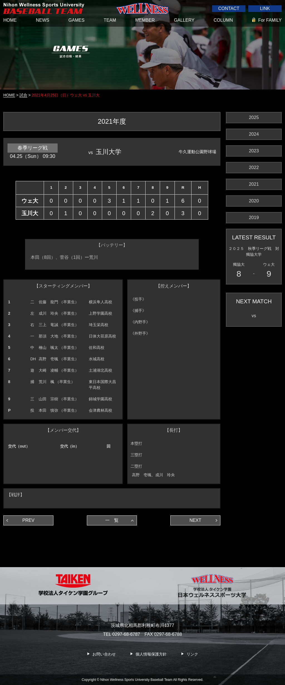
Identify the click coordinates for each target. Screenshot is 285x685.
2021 (254, 184)
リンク (192, 654)
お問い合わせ (104, 654)
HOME (10, 20)
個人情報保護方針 (151, 654)
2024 (254, 134)
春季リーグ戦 (33, 148)
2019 (254, 217)
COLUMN (223, 20)
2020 (254, 200)
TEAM (110, 20)
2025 (254, 117)
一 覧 (112, 520)
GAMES (76, 20)
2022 (254, 167)
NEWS (42, 20)
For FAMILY (270, 20)
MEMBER (145, 20)
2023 (254, 150)
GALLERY (184, 20)
